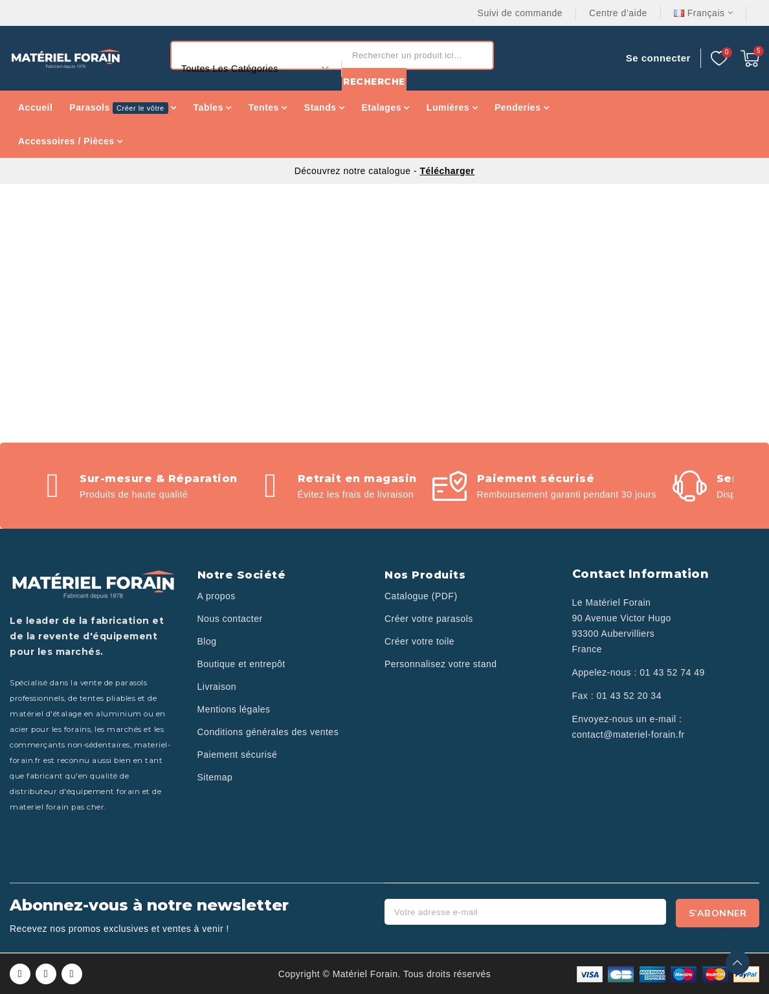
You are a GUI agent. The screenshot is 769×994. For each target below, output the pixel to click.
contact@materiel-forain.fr (628, 734)
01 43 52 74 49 (672, 672)
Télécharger (446, 171)
